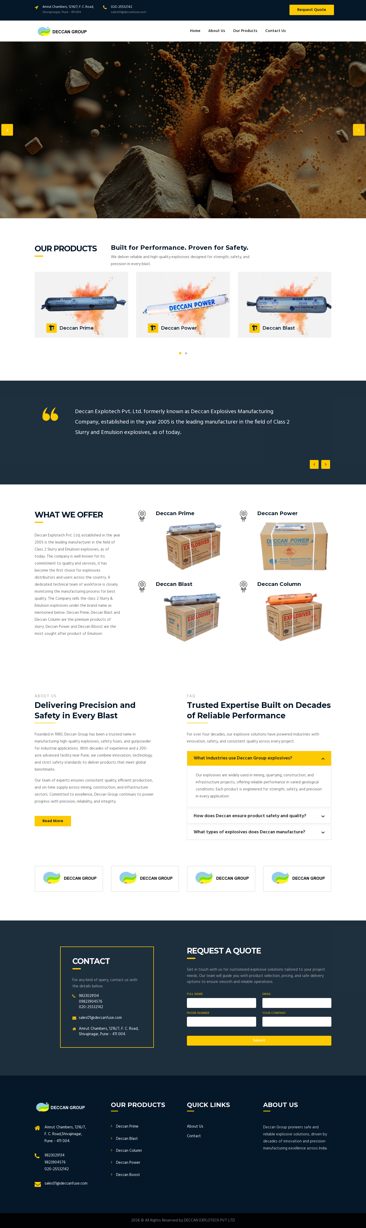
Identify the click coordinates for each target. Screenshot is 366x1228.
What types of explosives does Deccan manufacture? (249, 832)
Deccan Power (128, 1163)
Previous (7, 130)
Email (266, 994)
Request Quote (311, 10)
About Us (216, 31)
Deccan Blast (127, 1139)
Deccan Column (129, 1151)
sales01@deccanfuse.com (100, 1018)
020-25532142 (91, 1007)
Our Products (245, 31)
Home (195, 31)
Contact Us (275, 31)
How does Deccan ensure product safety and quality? (250, 816)
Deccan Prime (127, 1126)
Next (359, 130)
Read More (52, 821)
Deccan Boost (128, 1175)
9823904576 (55, 1162)
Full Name (195, 994)
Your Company (274, 1013)
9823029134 (89, 996)
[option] (183, 129)
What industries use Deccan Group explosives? (243, 758)
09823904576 (90, 1002)
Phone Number (198, 1013)
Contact (194, 1136)
